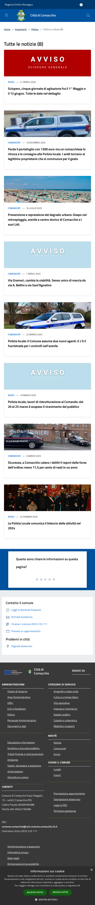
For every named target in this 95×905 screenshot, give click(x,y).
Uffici (10, 703)
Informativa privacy (18, 852)
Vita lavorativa (62, 703)
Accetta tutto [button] (35, 892)
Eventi (57, 775)
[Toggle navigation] (6, 15)
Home (7, 29)
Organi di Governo (17, 691)
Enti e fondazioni (16, 709)
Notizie (57, 743)
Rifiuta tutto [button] (60, 892)
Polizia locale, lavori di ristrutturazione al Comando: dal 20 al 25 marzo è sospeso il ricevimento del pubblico (45, 404)
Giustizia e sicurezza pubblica (23, 748)
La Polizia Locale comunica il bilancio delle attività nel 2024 (44, 526)
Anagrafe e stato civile (66, 691)
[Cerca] (88, 15)
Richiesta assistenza (65, 811)
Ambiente (12, 760)
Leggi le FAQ (60, 805)
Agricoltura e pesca (17, 777)
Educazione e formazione (21, 742)
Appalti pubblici (62, 714)
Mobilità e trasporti (64, 726)
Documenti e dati (16, 726)
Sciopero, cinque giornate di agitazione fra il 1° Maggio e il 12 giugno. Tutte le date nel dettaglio (47, 91)
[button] (47, 899)
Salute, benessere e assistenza (24, 766)
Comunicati (14, 142)
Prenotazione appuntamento (69, 793)
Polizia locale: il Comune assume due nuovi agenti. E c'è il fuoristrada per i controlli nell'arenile (47, 343)
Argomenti (21, 29)
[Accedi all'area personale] (81, 4)
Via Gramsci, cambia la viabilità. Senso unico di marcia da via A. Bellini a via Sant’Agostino (47, 283)
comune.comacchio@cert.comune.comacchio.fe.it (29, 826)
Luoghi (57, 769)
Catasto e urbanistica (65, 720)
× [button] (91, 870)
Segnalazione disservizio (67, 799)
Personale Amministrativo (21, 720)
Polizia (34, 29)
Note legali (13, 858)
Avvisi (11, 82)
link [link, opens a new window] (78, 885)
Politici (11, 714)
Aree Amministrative (18, 697)
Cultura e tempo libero (66, 697)
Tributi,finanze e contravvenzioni (25, 754)
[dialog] (47, 885)
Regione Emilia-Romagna (19, 4)
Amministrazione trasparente (23, 846)
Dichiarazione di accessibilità (23, 864)
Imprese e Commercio (65, 709)
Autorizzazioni (15, 771)
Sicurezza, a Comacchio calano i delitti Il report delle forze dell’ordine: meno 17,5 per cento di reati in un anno (47, 465)
